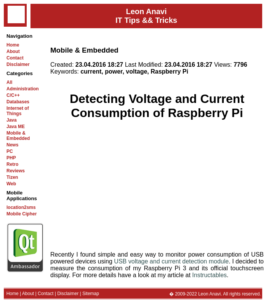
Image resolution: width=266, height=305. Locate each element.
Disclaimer (18, 64)
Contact (15, 58)
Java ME (15, 126)
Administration (22, 89)
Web (11, 183)
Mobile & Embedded (18, 135)
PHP (11, 158)
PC (9, 151)
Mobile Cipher (21, 214)
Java (11, 120)
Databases (17, 101)
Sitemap (90, 293)
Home (12, 45)
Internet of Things (17, 111)
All (9, 82)
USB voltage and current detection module (171, 261)
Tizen (12, 177)
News (12, 145)
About (13, 51)
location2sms (21, 207)
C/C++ (13, 95)
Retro (12, 164)
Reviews (15, 170)
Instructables (209, 275)
